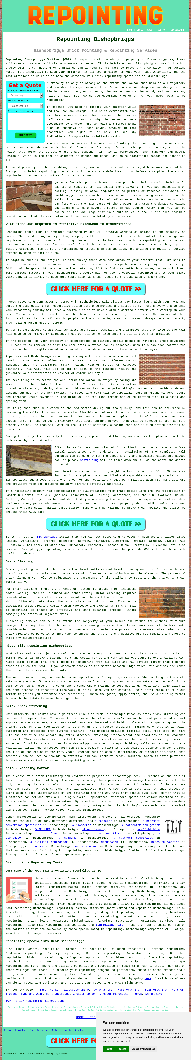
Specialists (43, 1030)
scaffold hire (148, 829)
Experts (67, 1030)
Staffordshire (156, 989)
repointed (54, 100)
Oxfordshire (103, 989)
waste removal (86, 846)
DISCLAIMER (177, 30)
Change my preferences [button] (143, 1049)
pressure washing (165, 842)
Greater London (85, 994)
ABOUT (150, 30)
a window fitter (108, 833)
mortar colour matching (39, 780)
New (31, 1030)
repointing (113, 76)
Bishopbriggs (47, 536)
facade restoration (53, 912)
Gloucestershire (76, 989)
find (19, 949)
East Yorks (49, 989)
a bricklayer (48, 833)
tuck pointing (123, 912)
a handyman (68, 837)
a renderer (103, 821)
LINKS (140, 30)
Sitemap (8, 1030)
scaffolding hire (109, 925)
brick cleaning (18, 577)
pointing (133, 334)
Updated (56, 1030)
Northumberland (58, 994)
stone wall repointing (78, 899)
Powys (138, 994)
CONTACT (162, 30)
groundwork (109, 842)
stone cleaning (94, 829)
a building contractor (49, 842)
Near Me (79, 1030)
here (148, 978)
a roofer (37, 846)
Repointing (14, 232)
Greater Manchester (115, 994)
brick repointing (42, 171)
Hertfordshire (128, 989)
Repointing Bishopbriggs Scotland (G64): (39, 59)
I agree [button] (109, 1049)
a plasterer (81, 825)
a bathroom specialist (133, 837)
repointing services (82, 850)
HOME (129, 30)
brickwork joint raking (57, 916)
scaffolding (89, 460)
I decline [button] (122, 1049)
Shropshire (153, 994)
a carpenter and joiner (141, 825)
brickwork (130, 186)
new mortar (55, 392)
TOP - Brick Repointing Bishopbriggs (35, 1001)
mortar (118, 91)
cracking (12, 416)
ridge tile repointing (44, 925)
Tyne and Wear (32, 994)
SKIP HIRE (43, 829)
